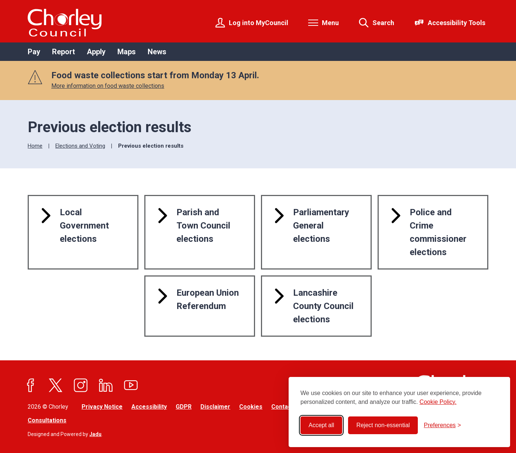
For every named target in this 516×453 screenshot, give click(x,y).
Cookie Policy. (438, 402)
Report (63, 51)
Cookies (250, 406)
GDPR (184, 406)
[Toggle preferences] (442, 425)
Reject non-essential (383, 425)
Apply (96, 51)
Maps (126, 51)
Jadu (95, 434)
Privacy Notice (102, 406)
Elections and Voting (80, 146)
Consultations (47, 420)
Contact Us (286, 406)
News (157, 51)
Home (35, 146)
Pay (34, 51)
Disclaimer (215, 406)
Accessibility (149, 406)
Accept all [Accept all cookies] (321, 425)
